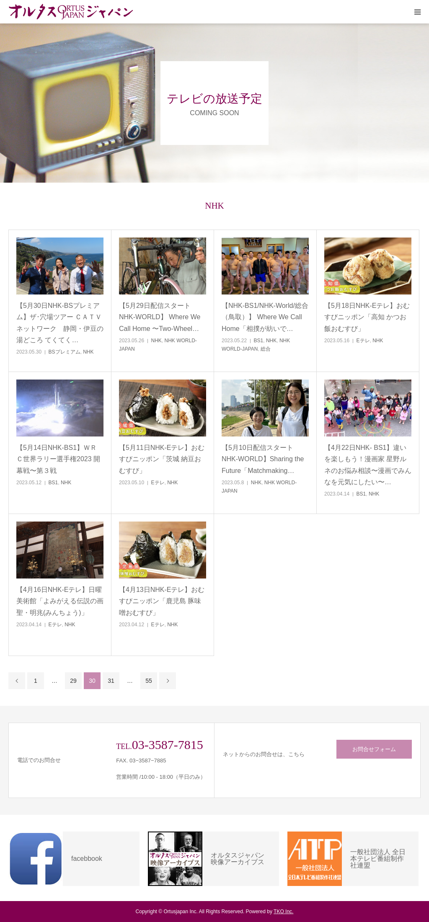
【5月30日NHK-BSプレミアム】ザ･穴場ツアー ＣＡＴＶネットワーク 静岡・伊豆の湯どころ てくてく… (59, 322)
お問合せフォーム (374, 749)
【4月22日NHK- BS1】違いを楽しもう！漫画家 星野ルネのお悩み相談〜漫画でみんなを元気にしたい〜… (367, 465)
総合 (266, 349)
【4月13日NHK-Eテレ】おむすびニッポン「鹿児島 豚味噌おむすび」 (161, 601)
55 (148, 680)
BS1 (259, 340)
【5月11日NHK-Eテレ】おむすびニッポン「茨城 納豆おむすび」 (161, 459)
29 (73, 680)
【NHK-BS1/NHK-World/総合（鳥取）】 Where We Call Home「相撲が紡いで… (265, 317)
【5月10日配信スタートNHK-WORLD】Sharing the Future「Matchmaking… (263, 459)
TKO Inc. (283, 911)
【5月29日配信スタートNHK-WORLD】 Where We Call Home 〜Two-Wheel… (159, 317)
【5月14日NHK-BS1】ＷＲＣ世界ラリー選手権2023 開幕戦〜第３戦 (58, 459)
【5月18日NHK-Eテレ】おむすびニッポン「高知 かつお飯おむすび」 (367, 317)
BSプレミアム (64, 352)
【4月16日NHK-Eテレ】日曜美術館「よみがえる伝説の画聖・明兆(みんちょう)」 (59, 601)
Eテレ (363, 340)
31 (111, 680)
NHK (88, 352)
